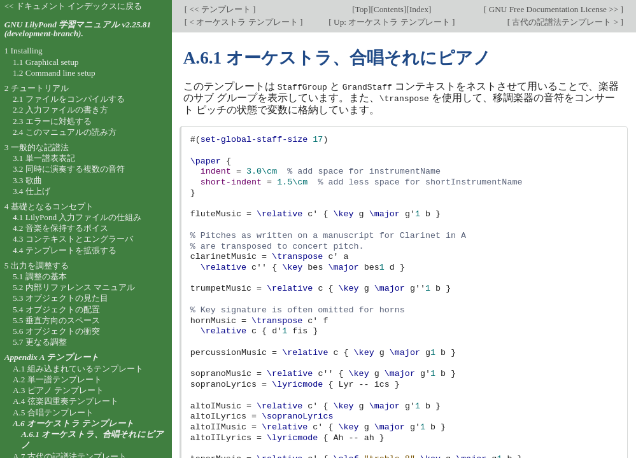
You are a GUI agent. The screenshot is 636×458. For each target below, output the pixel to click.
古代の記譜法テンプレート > (565, 22)
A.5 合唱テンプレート (53, 412)
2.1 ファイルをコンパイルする (69, 99)
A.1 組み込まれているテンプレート (78, 368)
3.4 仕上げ (31, 191)
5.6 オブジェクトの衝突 (56, 331)
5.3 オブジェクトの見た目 (60, 298)
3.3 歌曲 (27, 180)
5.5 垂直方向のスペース (56, 320)
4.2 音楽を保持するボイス (60, 228)
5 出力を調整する (36, 265)
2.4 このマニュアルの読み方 (65, 132)
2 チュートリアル (36, 88)
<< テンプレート (220, 9)
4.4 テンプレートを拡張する (65, 250)
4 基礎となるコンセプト (49, 206)
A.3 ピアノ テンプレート (58, 390)
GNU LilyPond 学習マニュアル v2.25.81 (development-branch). (77, 29)
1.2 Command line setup (54, 73)
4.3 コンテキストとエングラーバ (73, 239)
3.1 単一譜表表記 (44, 158)
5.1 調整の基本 (40, 276)
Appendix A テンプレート (52, 357)
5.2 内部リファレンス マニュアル (74, 287)
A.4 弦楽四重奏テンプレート (65, 401)
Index (418, 9)
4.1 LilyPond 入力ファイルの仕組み (77, 217)
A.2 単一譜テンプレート (57, 379)
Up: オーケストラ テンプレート (392, 22)
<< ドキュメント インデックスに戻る (73, 6)
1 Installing (23, 50)
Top (361, 9)
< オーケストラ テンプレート (243, 22)
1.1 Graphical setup (46, 62)
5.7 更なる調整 (40, 342)
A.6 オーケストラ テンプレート (73, 423)
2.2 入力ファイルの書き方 (60, 109)
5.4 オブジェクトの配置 (56, 309)
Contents (389, 9)
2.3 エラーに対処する (52, 121)
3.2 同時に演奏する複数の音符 (69, 169)
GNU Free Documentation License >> (553, 9)
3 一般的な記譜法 (36, 147)
